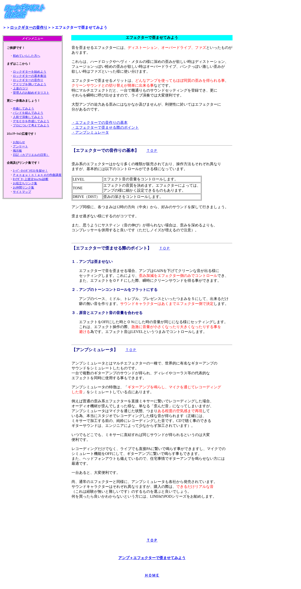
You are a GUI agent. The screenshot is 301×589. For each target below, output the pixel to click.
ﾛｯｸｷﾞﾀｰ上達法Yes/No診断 (30, 179)
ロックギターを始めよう (29, 71)
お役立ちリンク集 (25, 183)
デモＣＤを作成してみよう (31, 121)
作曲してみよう (23, 108)
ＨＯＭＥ (151, 575)
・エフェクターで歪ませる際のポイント (105, 127)
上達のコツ (20, 88)
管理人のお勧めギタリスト (31, 92)
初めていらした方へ (26, 55)
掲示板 (17, 150)
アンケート (20, 146)
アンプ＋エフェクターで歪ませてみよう (152, 558)
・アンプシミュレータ (90, 132)
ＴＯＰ (152, 151)
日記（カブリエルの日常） (31, 155)
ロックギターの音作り (28, 27)
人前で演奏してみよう (28, 117)
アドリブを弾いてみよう (29, 84)
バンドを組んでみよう (28, 112)
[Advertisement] (152, 516)
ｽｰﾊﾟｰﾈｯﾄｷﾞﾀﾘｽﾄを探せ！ (30, 170)
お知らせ (19, 142)
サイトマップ (22, 191)
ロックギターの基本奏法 (29, 76)
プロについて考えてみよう (31, 125)
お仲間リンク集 (23, 187)
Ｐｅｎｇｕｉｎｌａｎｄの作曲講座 (37, 175)
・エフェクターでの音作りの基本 (100, 123)
